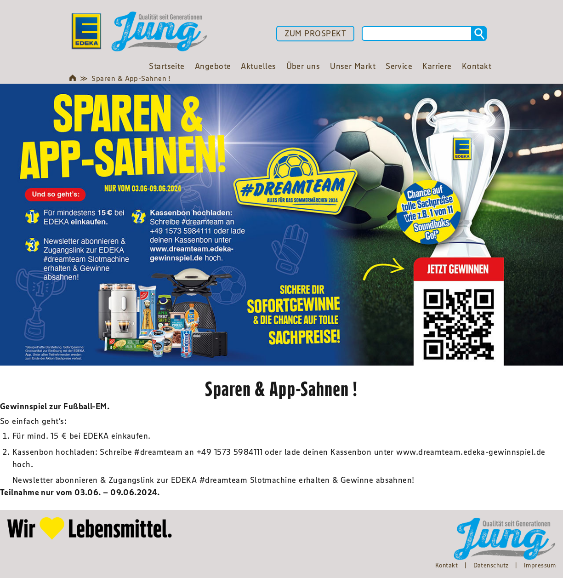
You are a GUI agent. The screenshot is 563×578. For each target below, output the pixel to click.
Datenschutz (491, 565)
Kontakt (446, 565)
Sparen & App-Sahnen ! (131, 78)
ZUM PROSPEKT (315, 34)
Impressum (540, 565)
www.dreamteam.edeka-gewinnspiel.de (470, 452)
